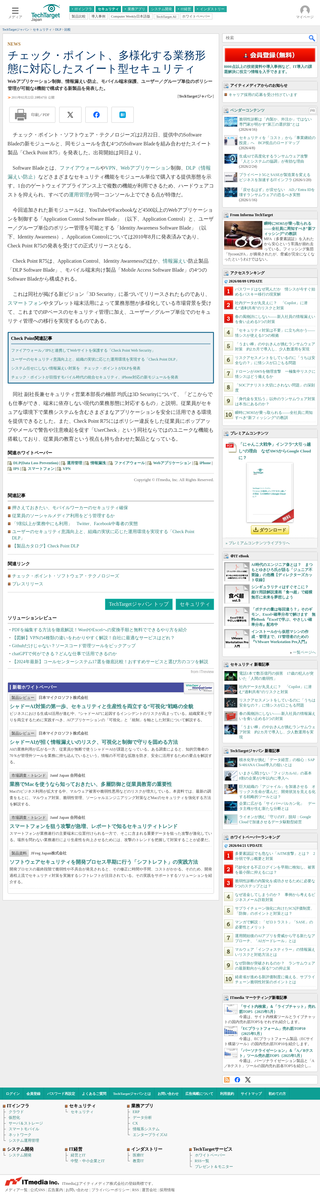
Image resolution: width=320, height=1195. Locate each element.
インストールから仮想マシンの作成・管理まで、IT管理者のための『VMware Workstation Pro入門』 (280, 636)
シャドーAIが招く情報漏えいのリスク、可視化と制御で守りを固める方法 (94, 742)
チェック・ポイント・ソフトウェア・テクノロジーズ (65, 576)
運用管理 (79, 194)
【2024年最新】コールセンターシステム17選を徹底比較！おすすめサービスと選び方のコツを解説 (110, 661)
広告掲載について (199, 1094)
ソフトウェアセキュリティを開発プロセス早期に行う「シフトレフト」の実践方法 (104, 862)
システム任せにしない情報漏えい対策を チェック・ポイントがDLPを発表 (76, 368)
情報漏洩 (98, 463)
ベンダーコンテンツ (247, 110)
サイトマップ (251, 1094)
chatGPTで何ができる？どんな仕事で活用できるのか (64, 653)
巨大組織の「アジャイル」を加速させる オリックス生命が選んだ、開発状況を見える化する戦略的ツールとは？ (277, 791)
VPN (110, 168)
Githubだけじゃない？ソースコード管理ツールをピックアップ (74, 645)
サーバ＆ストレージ (26, 1123)
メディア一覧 (16, 1190)
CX (135, 1123)
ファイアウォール (80, 168)
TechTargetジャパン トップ (138, 604)
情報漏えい (175, 261)
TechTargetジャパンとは (132, 1094)
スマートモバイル (24, 1129)
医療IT (138, 1155)
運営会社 (149, 1190)
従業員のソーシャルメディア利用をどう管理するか (63, 515)
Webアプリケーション (146, 168)
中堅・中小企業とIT (88, 1161)
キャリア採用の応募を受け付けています (263, 94)
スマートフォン (25, 303)
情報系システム (146, 1129)
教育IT (138, 1161)
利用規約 (227, 1094)
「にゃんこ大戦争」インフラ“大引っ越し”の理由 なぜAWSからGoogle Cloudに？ (274, 451)
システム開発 (20, 1155)
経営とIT (78, 1155)
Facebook (237, 1079)
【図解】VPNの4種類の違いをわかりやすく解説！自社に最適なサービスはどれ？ (93, 637)
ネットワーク (20, 1135)
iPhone (205, 463)
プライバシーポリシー (110, 1190)
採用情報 (167, 1190)
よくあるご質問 (94, 1094)
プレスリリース (27, 584)
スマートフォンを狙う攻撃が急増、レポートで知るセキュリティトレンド (94, 826)
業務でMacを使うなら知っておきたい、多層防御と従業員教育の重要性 (91, 784)
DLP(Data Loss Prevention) (36, 463)
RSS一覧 (202, 1161)
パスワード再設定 (61, 1094)
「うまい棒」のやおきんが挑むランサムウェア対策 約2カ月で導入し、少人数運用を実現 (277, 732)
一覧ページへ (304, 652)
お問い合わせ (168, 1094)
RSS (227, 1079)
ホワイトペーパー (210, 1155)
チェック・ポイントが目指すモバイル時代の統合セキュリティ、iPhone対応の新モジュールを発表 (94, 377)
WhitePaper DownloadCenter (199, 688)
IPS (16, 468)
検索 (312, 37)
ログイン (13, 1094)
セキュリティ (195, 604)
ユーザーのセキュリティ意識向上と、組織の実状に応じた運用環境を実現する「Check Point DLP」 (95, 359)
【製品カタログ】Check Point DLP (45, 546)
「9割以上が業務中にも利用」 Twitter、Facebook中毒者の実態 (75, 523)
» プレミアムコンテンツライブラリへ (258, 543)
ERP (136, 1112)
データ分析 (142, 1117)
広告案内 (55, 1190)
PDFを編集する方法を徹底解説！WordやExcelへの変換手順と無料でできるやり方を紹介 (99, 629)
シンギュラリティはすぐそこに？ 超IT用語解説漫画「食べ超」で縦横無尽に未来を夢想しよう (282, 592)
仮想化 (14, 1117)
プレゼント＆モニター (214, 1166)
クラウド (16, 1112)
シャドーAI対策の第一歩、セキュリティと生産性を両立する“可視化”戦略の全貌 (102, 706)
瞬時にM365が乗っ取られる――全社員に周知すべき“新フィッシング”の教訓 (290, 228)
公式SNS (37, 1190)
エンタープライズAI (150, 1135)
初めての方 (277, 1094)
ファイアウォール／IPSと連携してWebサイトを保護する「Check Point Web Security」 (83, 350)
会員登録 (33, 1094)
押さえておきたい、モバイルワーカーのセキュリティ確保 (70, 507)
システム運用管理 (24, 1140)
